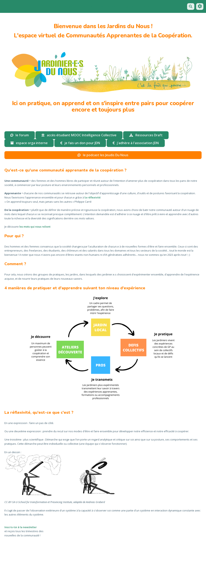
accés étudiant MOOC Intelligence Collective (117, 6)
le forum (46, 6)
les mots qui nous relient (34, 226)
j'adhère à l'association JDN (136, 143)
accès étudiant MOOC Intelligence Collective (78, 135)
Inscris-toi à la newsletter (20, 527)
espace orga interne (68, 6)
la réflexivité (92, 197)
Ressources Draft (146, 135)
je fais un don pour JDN (80, 143)
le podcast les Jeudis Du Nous (103, 155)
